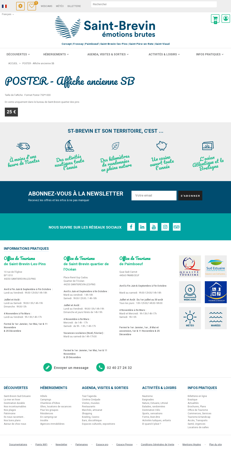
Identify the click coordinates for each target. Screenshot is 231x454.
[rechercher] (157, 4)
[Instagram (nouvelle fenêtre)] (165, 227)
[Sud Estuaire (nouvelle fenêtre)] (216, 266)
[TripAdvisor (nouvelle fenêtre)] (177, 227)
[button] (215, 18)
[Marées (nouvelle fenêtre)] (216, 318)
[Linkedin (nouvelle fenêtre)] (142, 227)
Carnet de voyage (39, 3)
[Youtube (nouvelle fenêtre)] (154, 227)
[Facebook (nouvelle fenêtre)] (131, 227)
